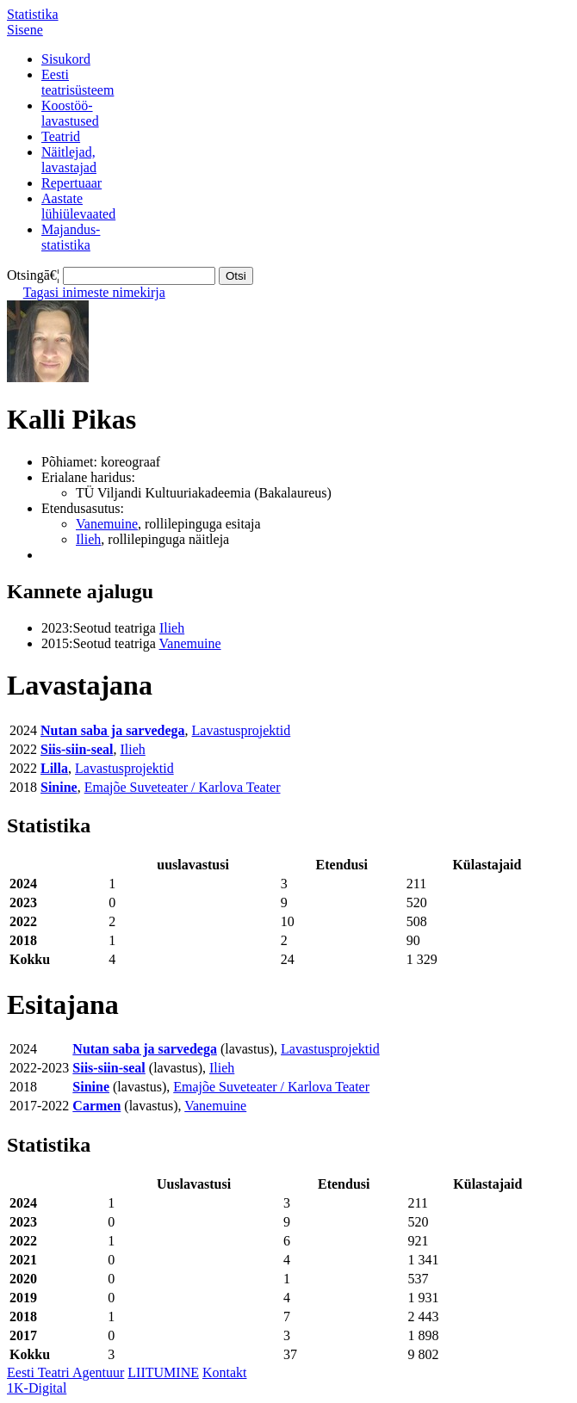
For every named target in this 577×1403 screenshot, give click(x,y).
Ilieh (88, 539)
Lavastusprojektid (241, 730)
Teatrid (60, 136)
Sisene (25, 29)
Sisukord (65, 59)
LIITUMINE (163, 1372)
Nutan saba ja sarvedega (112, 730)
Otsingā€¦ (33, 275)
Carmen (96, 1105)
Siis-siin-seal (76, 749)
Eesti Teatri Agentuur (65, 1372)
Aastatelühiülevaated (78, 206)
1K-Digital (36, 1388)
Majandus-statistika (70, 237)
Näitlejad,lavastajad (68, 160)
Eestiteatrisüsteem (77, 82)
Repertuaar (71, 183)
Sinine (59, 787)
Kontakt (224, 1372)
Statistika (33, 14)
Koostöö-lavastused (70, 113)
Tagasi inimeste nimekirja (94, 292)
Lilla (54, 768)
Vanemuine (107, 523)
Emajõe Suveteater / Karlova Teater (182, 787)
